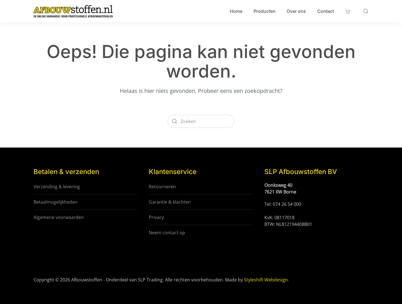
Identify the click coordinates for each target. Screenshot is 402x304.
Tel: (268, 204)
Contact (325, 11)
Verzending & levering (57, 187)
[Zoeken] (201, 121)
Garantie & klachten (170, 202)
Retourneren (162, 187)
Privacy (156, 217)
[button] (365, 11)
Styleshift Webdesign (266, 280)
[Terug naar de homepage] (73, 11)
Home (236, 11)
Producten (264, 11)
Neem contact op (167, 233)
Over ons (296, 11)
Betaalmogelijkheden (56, 202)
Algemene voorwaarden (59, 217)
